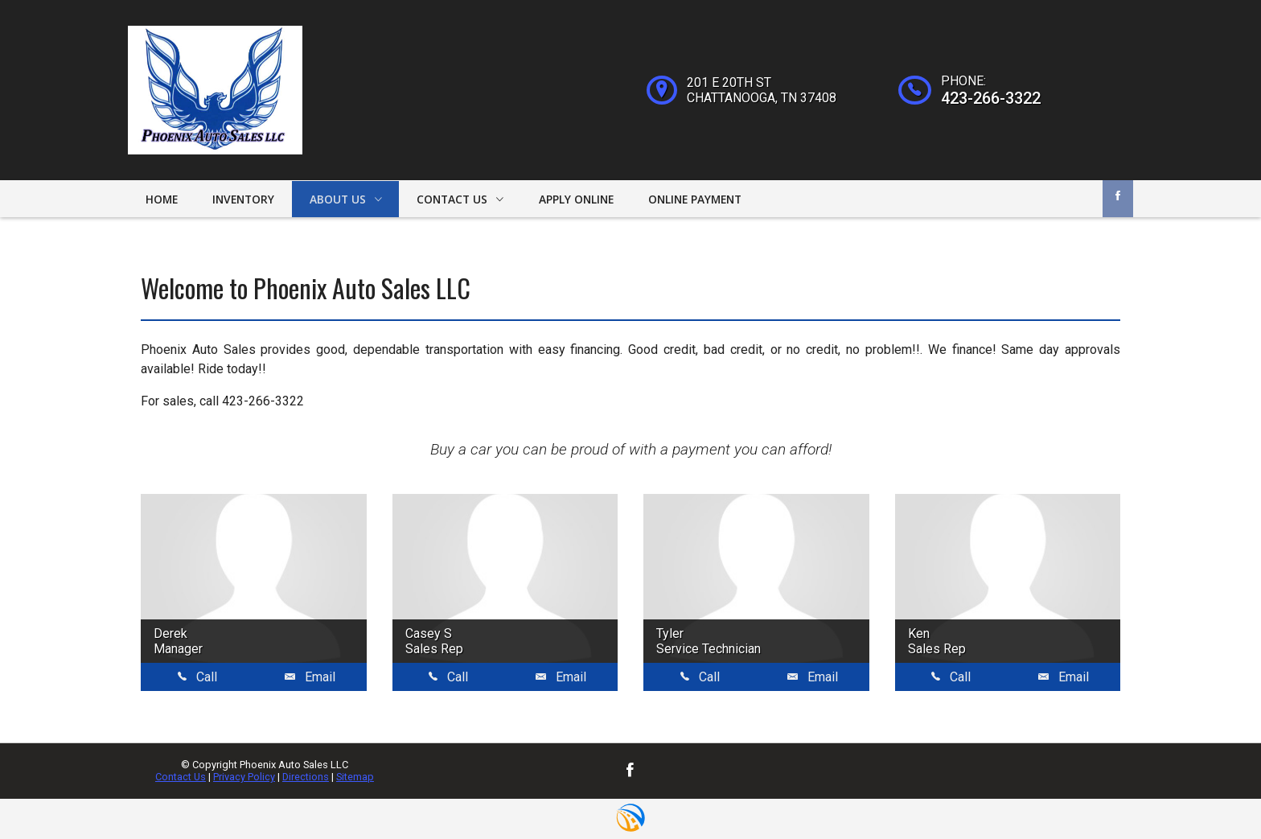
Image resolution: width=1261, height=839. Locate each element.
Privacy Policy (244, 777)
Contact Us (180, 777)
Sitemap (355, 777)
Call (197, 677)
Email (310, 677)
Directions (305, 777)
